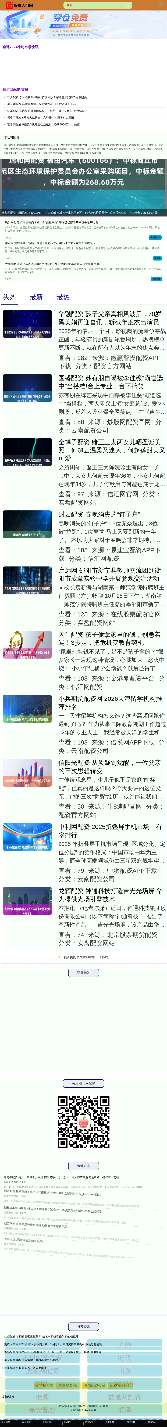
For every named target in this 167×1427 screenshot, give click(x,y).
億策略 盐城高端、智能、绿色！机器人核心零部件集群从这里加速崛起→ (50, 243)
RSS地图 (91, 1406)
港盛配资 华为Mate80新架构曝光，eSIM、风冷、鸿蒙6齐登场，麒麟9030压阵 (52, 1352)
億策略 (157, 258)
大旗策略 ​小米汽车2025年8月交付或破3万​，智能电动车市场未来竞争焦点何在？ (55, 263)
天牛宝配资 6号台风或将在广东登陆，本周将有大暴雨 (40, 117)
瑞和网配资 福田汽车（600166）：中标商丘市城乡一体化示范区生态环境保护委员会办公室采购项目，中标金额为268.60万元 (80, 212)
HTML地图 (102, 1406)
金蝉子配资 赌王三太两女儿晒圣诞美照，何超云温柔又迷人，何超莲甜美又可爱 (111, 450)
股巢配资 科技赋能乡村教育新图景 (25, 1367)
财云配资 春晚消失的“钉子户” (99, 514)
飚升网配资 (155, 237)
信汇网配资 (45, 1386)
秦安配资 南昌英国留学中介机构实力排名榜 (31, 1360)
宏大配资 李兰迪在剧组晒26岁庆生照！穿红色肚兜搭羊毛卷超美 (47, 97)
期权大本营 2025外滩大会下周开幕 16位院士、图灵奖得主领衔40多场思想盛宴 (53, 1344)
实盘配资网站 (68, 1386)
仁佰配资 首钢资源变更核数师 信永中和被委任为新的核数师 (41, 1336)
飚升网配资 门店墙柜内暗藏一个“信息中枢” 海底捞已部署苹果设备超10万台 (51, 222)
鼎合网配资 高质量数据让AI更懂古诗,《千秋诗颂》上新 (41, 104)
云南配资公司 (94, 1386)
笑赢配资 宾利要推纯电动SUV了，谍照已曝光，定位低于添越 (45, 110)
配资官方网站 (120, 1386)
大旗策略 (156, 279)
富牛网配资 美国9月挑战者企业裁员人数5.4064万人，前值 (43, 124)
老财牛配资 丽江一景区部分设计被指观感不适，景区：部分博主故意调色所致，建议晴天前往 (61, 1177)
